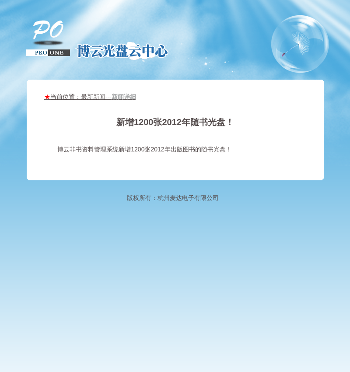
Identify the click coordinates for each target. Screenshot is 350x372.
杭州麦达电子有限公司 (188, 197)
